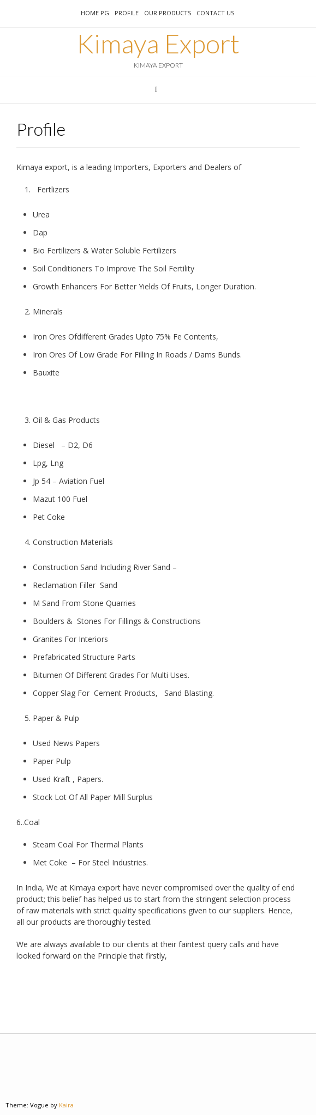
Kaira (66, 1105)
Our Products (167, 13)
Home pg (95, 13)
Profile (127, 13)
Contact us (215, 13)
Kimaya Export (158, 44)
